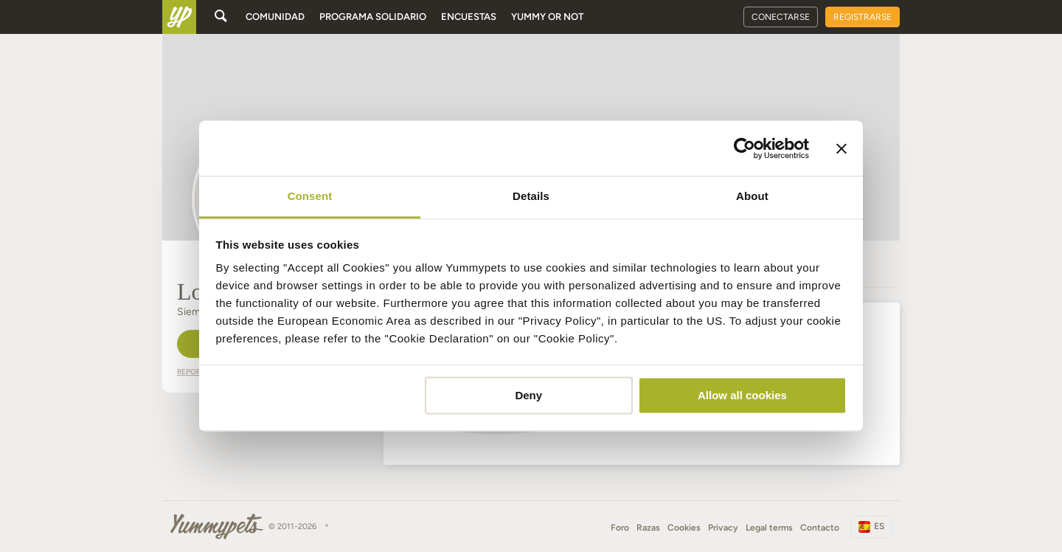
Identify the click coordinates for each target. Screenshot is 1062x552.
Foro (620, 527)
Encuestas (468, 16)
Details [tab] (531, 196)
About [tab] (752, 196)
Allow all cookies (742, 395)
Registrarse (862, 17)
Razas (648, 527)
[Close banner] (841, 148)
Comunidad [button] (275, 16)
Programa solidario (372, 16)
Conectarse (781, 17)
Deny (528, 395)
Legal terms (769, 527)
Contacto (819, 527)
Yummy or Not (547, 16)
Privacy (723, 527)
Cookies (684, 527)
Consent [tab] (310, 196)
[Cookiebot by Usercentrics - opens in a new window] (744, 148)
